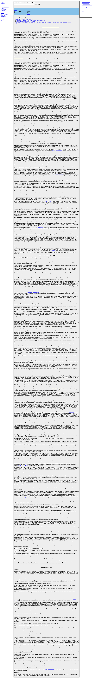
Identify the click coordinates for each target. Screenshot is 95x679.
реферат (28, 14)
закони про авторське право (32, 357)
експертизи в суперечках (23, 465)
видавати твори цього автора (72, 123)
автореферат (3, 9)
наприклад (54, 250)
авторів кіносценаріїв (46, 541)
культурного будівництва (57, 150)
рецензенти (71, 412)
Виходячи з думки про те (57, 387)
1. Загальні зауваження (21, 18)
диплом (2, 13)
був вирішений (48, 201)
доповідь (3, 19)
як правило (43, 286)
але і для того (72, 56)
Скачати (15, 10)
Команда (2, 2)
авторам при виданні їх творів (20, 497)
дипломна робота (4, 14)
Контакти (3, 3)
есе (1, 20)
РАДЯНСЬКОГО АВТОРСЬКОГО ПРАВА (50, 27)
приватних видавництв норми (33, 292)
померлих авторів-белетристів (57, 174)
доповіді (2, 17)
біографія (3, 10)
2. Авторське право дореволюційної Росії (24, 19)
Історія (2, 8)
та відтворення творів (50, 669)
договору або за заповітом (52, 327)
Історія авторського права (21, 23)
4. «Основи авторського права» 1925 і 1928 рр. (25, 21)
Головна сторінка (5, 7)
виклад (2, 11)
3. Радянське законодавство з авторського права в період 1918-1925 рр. (30, 20)
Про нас (2, 4)
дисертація (3, 15)
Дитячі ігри (3, 16)
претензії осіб (40, 227)
